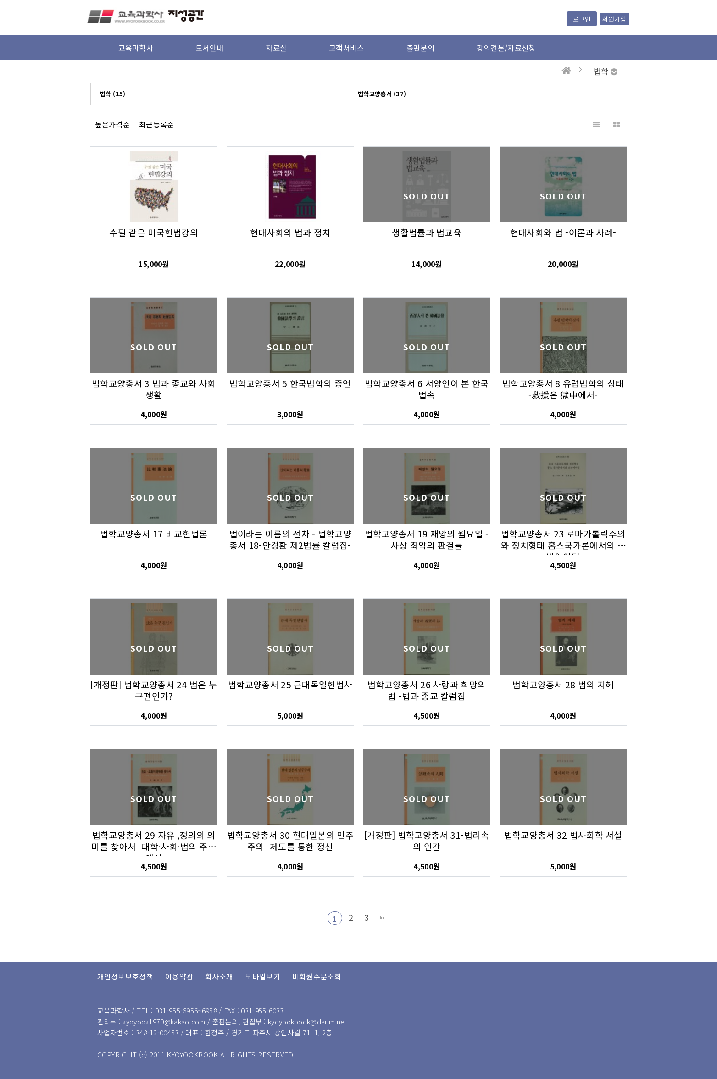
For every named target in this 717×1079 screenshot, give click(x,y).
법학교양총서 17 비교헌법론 (154, 533)
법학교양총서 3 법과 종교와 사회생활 (154, 389)
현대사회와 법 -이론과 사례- (563, 232)
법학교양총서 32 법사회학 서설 (563, 835)
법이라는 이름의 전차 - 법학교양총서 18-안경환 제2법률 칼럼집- (290, 539)
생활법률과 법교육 (426, 232)
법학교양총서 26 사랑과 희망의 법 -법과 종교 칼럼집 (426, 690)
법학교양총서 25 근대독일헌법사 (290, 684)
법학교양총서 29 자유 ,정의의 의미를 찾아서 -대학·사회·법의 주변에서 (153, 846)
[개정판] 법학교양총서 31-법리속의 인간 (426, 841)
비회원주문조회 (316, 976)
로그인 (582, 18)
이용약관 (179, 976)
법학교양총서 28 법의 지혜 (563, 684)
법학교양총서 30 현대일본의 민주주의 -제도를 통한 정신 (290, 841)
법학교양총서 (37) (382, 93)
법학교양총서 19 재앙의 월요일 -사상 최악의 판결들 (427, 539)
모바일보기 (262, 976)
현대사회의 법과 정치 (290, 232)
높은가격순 (112, 124)
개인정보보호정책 (125, 976)
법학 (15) (113, 93)
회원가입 (614, 18)
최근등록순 (156, 124)
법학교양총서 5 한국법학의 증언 (290, 383)
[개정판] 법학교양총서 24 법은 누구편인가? (153, 690)
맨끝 (382, 918)
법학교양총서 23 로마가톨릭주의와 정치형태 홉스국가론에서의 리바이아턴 (563, 545)
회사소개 (219, 976)
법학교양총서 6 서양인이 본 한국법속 (427, 389)
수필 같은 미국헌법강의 (153, 232)
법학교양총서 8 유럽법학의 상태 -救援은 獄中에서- (563, 389)
